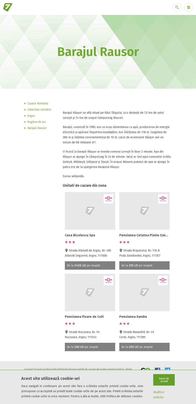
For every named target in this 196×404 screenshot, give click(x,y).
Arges (31, 116)
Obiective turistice (39, 109)
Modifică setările (158, 394)
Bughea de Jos (36, 122)
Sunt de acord (164, 380)
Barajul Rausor (37, 128)
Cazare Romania (37, 103)
